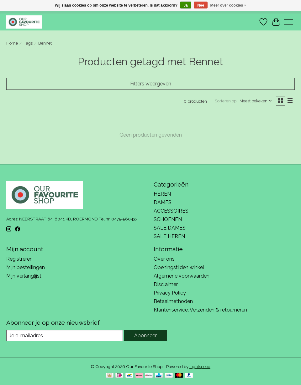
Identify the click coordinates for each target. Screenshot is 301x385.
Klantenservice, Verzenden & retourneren (200, 310)
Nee (200, 5)
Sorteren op (225, 100)
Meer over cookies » (228, 5)
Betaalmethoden (173, 301)
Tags (28, 43)
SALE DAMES (170, 228)
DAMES (163, 202)
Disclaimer (166, 284)
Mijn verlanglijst (23, 276)
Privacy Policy (170, 293)
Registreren (19, 259)
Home (12, 43)
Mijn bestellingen (25, 267)
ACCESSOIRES (171, 211)
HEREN (162, 194)
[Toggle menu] (288, 22)
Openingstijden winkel (179, 267)
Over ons (164, 259)
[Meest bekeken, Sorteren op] (256, 100)
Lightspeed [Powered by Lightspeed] (199, 366)
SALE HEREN (169, 236)
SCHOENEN (168, 219)
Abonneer (145, 336)
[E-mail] (64, 335)
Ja (185, 5)
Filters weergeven (150, 84)
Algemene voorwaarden (181, 276)
